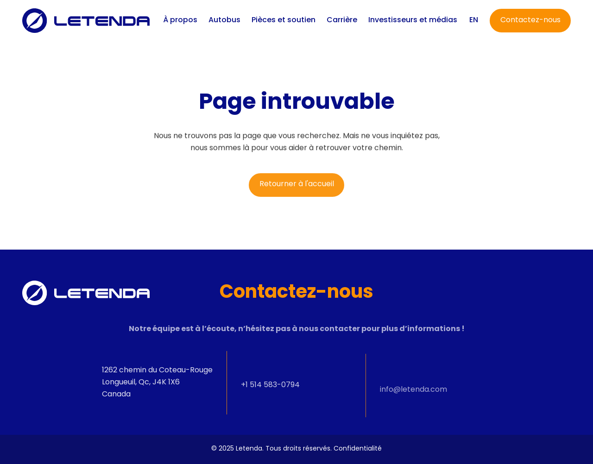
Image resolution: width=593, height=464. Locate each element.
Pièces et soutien (283, 20)
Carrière (342, 20)
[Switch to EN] (473, 20)
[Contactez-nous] (530, 20)
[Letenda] (86, 20)
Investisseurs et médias (412, 20)
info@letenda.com (413, 399)
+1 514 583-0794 (270, 391)
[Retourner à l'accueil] (296, 187)
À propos (180, 20)
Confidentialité (358, 449)
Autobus (224, 20)
